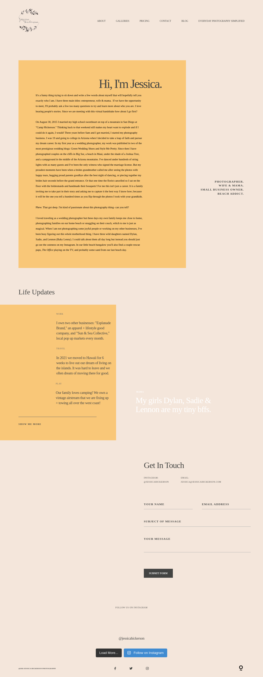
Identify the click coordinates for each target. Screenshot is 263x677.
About (101, 21)
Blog (184, 21)
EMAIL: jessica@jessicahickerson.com (201, 480)
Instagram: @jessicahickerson (156, 480)
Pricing (144, 21)
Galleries (122, 21)
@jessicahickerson (131, 638)
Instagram (69, 244)
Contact (165, 21)
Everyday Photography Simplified (222, 21)
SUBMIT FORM (158, 573)
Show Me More (29, 424)
